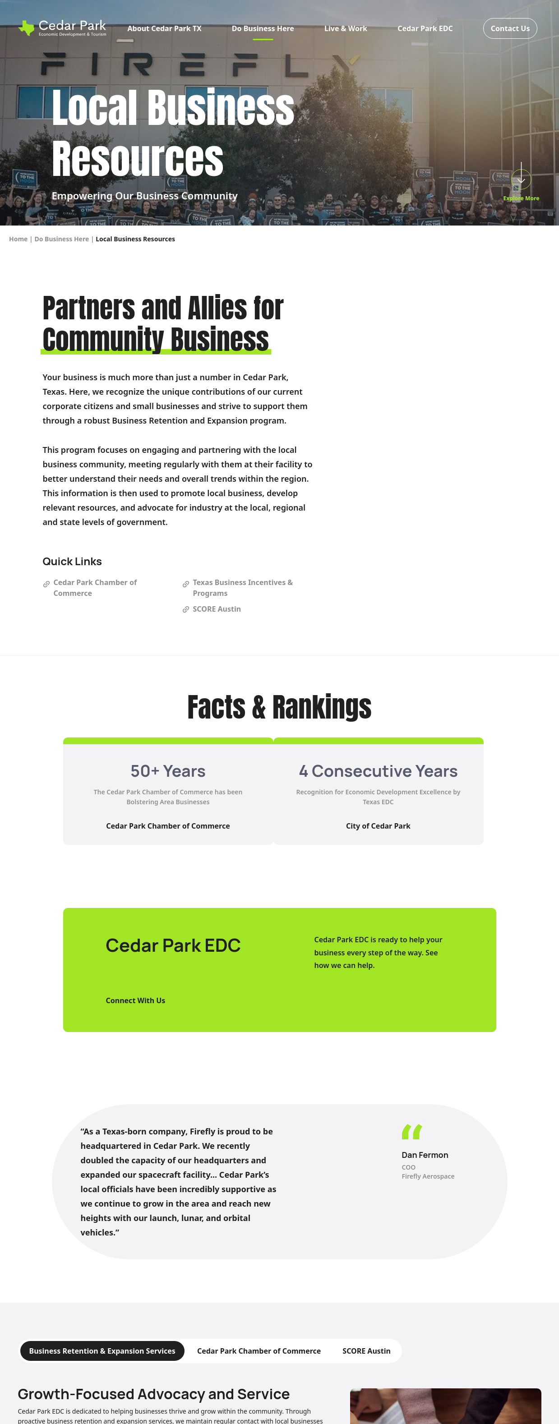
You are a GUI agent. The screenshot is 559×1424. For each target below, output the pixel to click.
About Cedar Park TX (165, 28)
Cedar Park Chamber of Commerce (168, 826)
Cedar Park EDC (425, 28)
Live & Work (345, 28)
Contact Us (510, 28)
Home (18, 239)
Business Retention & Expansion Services (102, 1351)
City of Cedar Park (378, 826)
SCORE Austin (366, 1351)
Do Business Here (263, 28)
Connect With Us (136, 1000)
